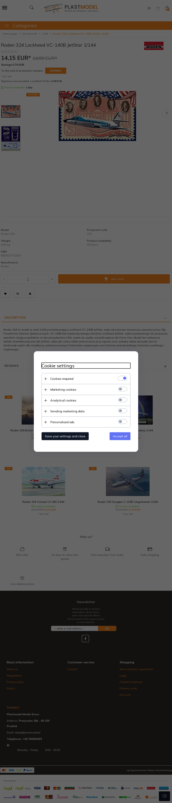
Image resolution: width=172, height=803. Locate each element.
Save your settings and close (65, 436)
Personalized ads (62, 422)
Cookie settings (58, 366)
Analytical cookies (63, 400)
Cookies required (61, 379)
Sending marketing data (67, 411)
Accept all (120, 436)
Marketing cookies (63, 389)
